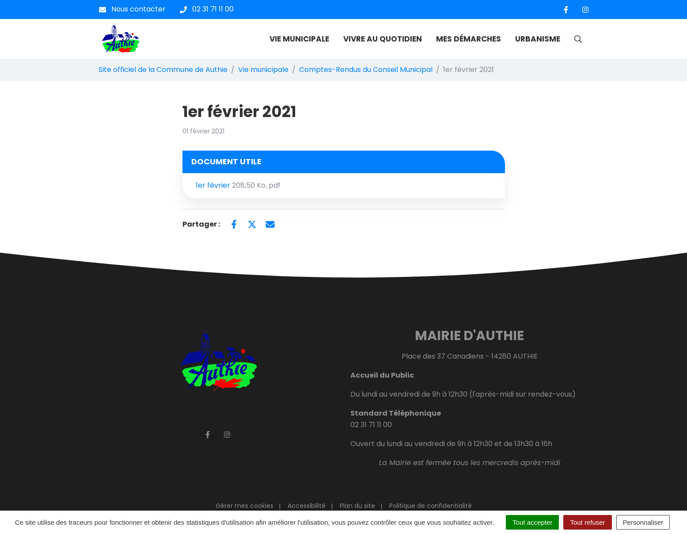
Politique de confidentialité (430, 505)
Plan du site (357, 505)
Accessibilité (307, 505)
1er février (238, 185)
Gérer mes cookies (244, 505)
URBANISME (537, 39)
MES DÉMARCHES (468, 39)
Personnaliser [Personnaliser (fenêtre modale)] (643, 522)
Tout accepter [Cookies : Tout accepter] (532, 522)
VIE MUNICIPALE (299, 39)
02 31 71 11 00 (371, 425)
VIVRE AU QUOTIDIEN (382, 39)
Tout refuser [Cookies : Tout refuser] (587, 522)
